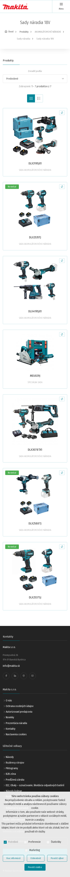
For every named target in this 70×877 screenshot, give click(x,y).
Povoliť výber (57, 858)
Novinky (10, 717)
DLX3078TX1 (35, 449)
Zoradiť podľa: (35, 71)
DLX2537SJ (35, 597)
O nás (9, 700)
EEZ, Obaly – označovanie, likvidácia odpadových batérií (35, 785)
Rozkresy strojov (15, 762)
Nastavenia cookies (16, 734)
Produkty (24, 31)
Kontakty (10, 728)
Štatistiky (56, 841)
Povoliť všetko (35, 867)
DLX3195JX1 (35, 163)
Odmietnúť (35, 858)
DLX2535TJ (35, 237)
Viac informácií (13, 858)
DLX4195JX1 (35, 311)
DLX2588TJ (35, 523)
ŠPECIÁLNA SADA (35, 382)
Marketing (34, 850)
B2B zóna (11, 774)
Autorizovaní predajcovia (19, 711)
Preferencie (34, 841)
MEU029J (35, 375)
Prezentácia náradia (16, 723)
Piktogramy (12, 768)
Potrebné (13, 841)
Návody (10, 757)
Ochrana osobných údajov (19, 706)
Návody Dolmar (14, 791)
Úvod (10, 31)
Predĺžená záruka (15, 779)
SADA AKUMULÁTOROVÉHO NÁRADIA (35, 170)
